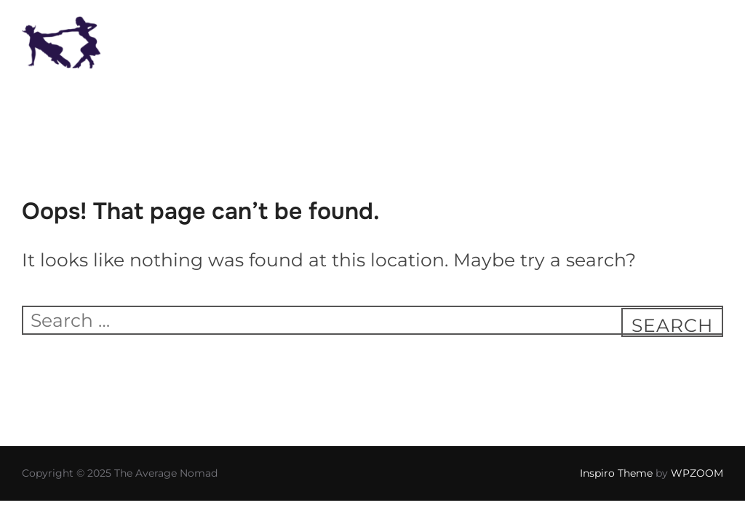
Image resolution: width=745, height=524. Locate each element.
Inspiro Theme (616, 473)
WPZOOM (697, 473)
